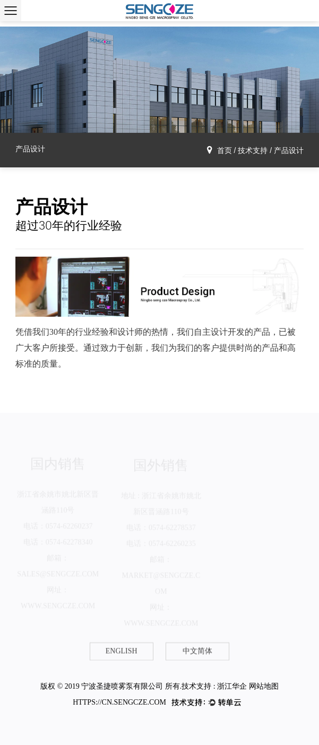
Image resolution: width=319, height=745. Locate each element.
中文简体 (197, 651)
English (121, 651)
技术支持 (253, 150)
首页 (224, 150)
